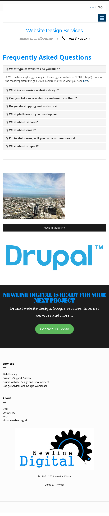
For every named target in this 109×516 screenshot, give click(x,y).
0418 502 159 (76, 38)
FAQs (6, 416)
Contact (49, 484)
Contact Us (9, 412)
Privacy (60, 484)
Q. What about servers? (22, 122)
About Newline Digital (15, 420)
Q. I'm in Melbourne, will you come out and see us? (40, 138)
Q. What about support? (22, 146)
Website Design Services (54, 30)
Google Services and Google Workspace (25, 385)
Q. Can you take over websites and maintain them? (41, 98)
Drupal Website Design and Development (26, 382)
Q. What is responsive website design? (32, 90)
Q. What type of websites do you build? (33, 69)
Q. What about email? (21, 130)
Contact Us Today (54, 329)
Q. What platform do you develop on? (31, 114)
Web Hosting (10, 374)
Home (90, 7)
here (85, 80)
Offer (5, 408)
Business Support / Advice (17, 378)
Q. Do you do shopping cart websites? (31, 106)
